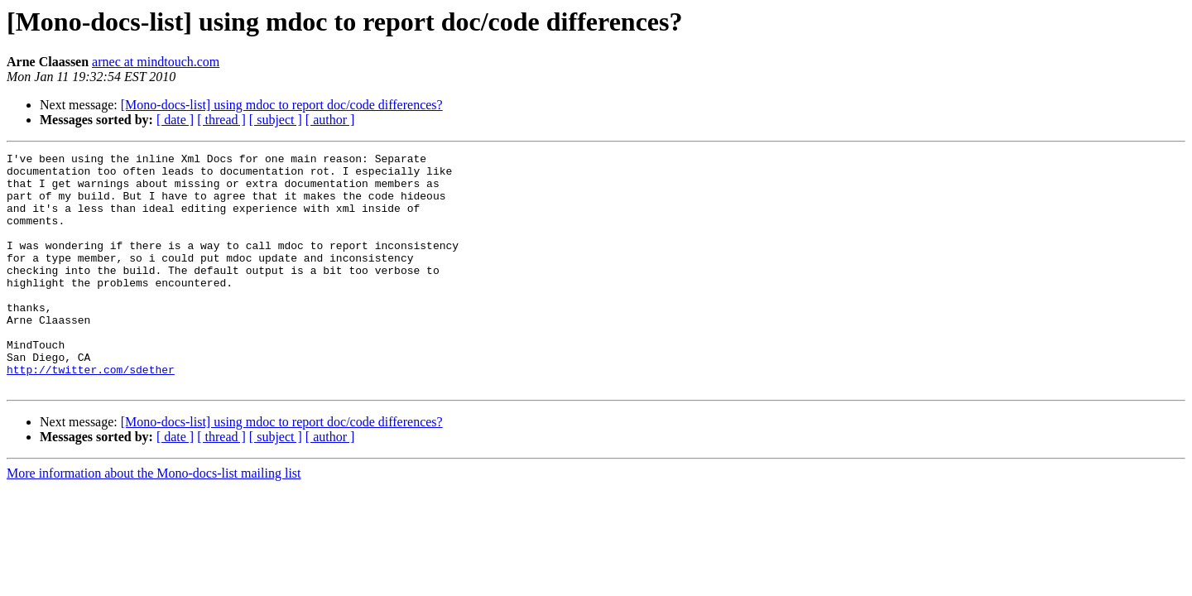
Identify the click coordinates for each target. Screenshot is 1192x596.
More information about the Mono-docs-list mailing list (154, 520)
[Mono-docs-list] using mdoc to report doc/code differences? (282, 105)
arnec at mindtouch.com (155, 62)
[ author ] (330, 120)
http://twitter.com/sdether (91, 413)
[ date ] (175, 120)
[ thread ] (221, 120)
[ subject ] (275, 120)
